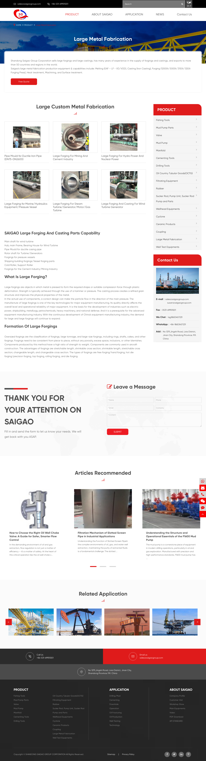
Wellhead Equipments (168, 209)
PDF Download (176, 717)
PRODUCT (72, 14)
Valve (159, 135)
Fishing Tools (163, 120)
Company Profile (177, 696)
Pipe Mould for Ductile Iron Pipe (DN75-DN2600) (23, 157)
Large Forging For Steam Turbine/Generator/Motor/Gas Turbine (71, 207)
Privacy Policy (128, 754)
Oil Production (115, 717)
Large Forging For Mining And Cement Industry (70, 157)
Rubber (160, 188)
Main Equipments (177, 708)
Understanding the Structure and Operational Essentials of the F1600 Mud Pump (171, 536)
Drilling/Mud (114, 696)
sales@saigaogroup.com (29, 4)
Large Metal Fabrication (46, 25)
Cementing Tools (165, 158)
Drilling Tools (163, 165)
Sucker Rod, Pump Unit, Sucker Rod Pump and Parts (175, 199)
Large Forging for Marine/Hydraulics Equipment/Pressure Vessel (25, 205)
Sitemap (111, 754)
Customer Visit (176, 700)
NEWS (160, 14)
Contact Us (184, 14)
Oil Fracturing (115, 712)
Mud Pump (162, 142)
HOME (18, 25)
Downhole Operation (114, 706)
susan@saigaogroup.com (179, 303)
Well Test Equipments (167, 247)
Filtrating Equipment (167, 180)
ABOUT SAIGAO (102, 14)
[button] (93, 566)
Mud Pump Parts (165, 127)
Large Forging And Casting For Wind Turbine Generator (123, 205)
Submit (118, 431)
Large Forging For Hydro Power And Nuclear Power (122, 157)
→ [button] (9, 622)
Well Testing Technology (114, 723)
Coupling (161, 231)
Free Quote (24, 81)
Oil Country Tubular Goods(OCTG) (174, 173)
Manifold (160, 150)
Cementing (114, 700)
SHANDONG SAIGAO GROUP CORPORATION (45, 754)
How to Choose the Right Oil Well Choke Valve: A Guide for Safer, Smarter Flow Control (34, 536)
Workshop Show (177, 704)
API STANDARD (176, 721)
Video (172, 712)
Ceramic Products (165, 224)
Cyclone (160, 216)
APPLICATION (134, 14)
